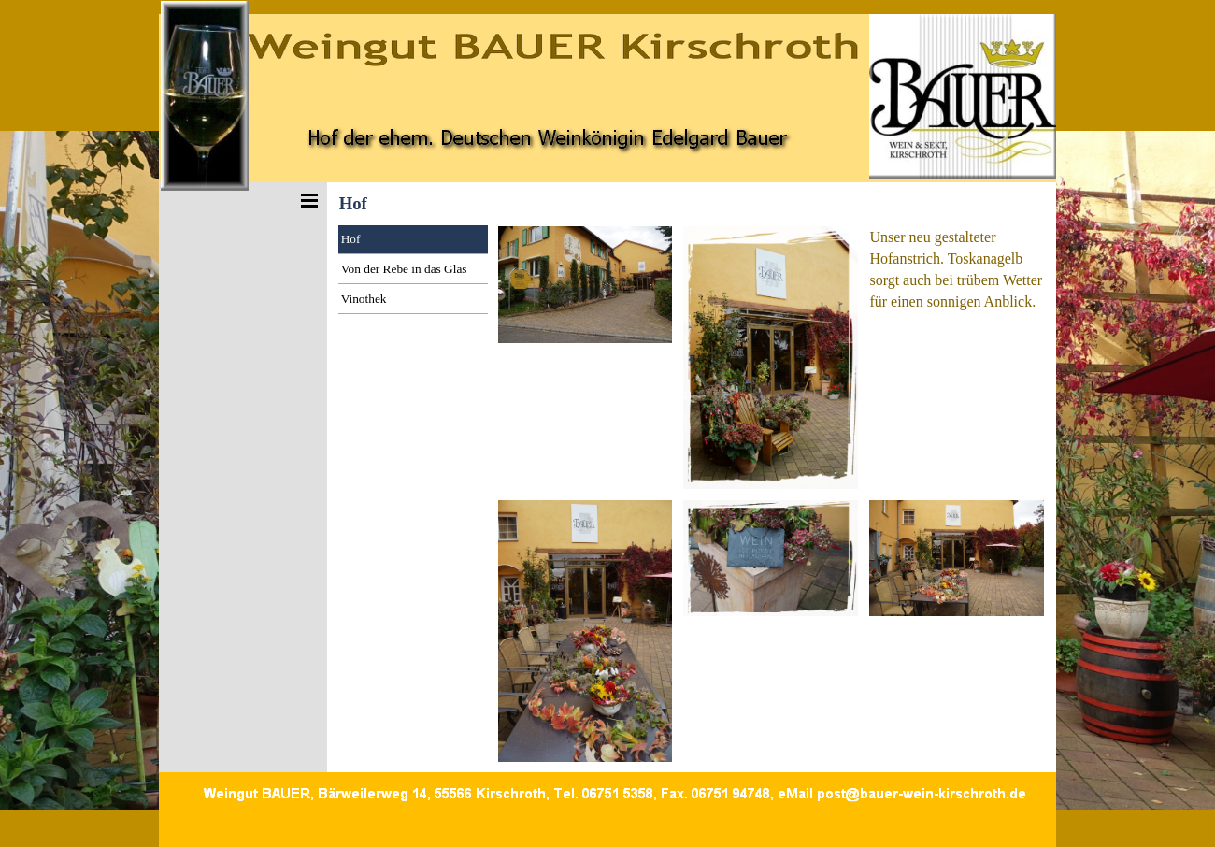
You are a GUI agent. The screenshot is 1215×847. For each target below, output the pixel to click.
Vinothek (364, 299)
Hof (351, 239)
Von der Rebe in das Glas (404, 269)
